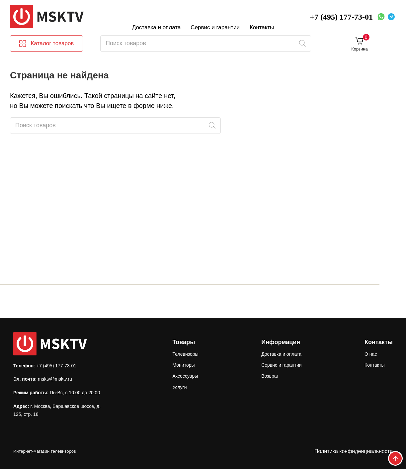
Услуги (179, 387)
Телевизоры (185, 354)
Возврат (270, 376)
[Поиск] (302, 43)
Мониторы (183, 365)
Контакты (262, 27)
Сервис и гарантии (215, 27)
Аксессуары (185, 376)
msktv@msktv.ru (55, 379)
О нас (371, 354)
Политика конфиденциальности (353, 451)
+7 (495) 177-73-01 (341, 17)
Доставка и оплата (156, 27)
